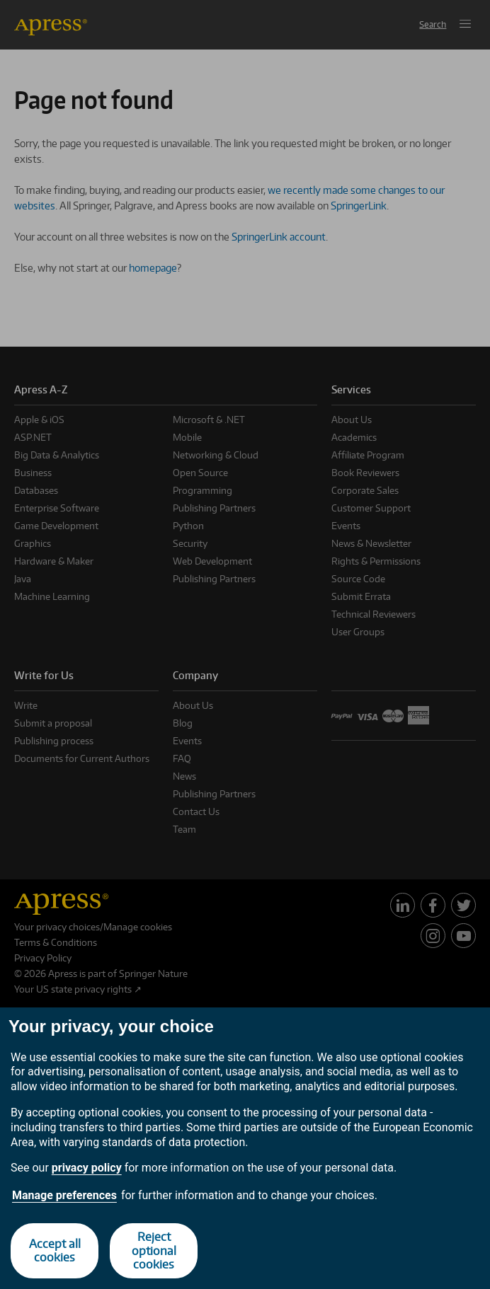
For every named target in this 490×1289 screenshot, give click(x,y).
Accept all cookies (55, 1250)
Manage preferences (64, 1195)
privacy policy (87, 1167)
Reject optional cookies (154, 1250)
